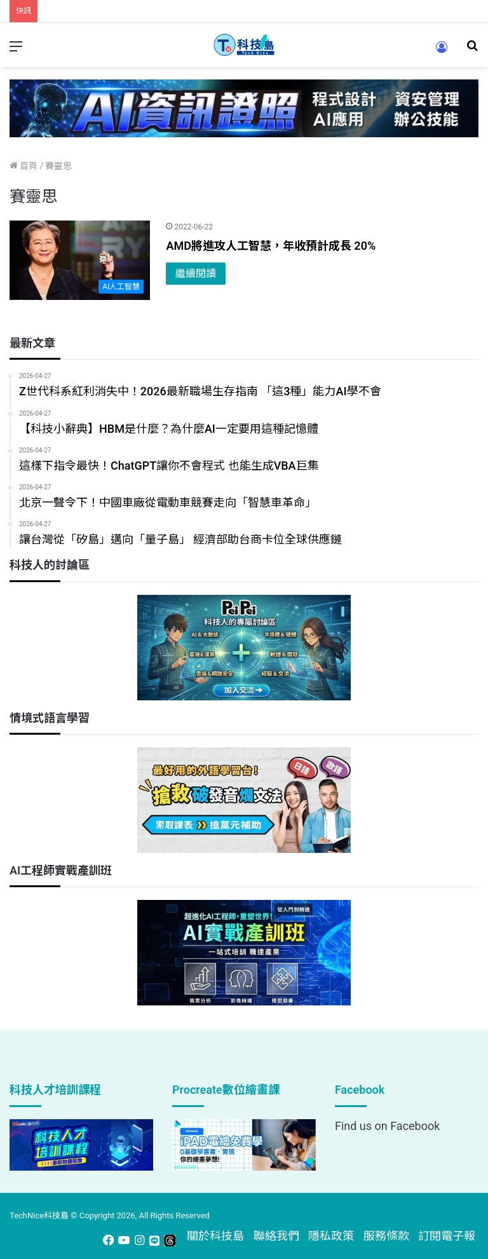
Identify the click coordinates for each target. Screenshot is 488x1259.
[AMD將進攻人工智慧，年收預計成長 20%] (80, 260)
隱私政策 (331, 1235)
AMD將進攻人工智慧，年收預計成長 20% (271, 245)
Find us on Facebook (387, 1126)
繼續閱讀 (195, 274)
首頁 (23, 166)
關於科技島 (215, 1235)
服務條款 (386, 1235)
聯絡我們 (276, 1235)
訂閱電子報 (446, 1235)
